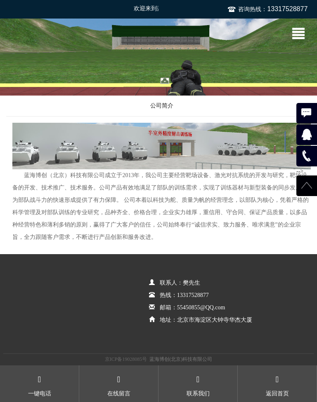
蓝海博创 (38, 36)
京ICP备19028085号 (126, 359)
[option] (158, 57)
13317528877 (287, 8)
